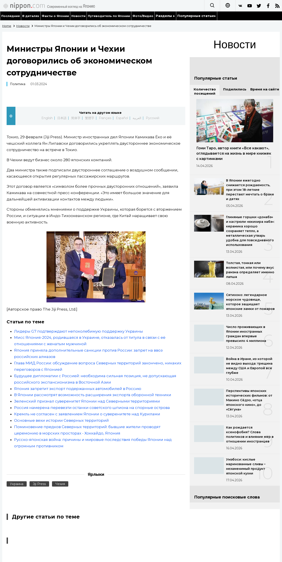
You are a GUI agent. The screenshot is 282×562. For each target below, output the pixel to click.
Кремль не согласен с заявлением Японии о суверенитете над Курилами (87, 414)
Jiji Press (39, 484)
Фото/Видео (142, 16)
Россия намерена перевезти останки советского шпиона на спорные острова (92, 407)
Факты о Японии (55, 16)
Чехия (60, 484)
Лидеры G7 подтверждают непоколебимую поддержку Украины (78, 331)
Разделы (165, 16)
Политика (17, 84)
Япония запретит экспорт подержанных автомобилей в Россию (77, 388)
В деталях (30, 16)
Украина (16, 484)
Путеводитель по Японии (109, 16)
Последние (10, 16)
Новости (78, 16)
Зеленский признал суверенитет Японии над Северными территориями (87, 401)
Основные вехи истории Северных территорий (61, 420)
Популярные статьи (196, 16)
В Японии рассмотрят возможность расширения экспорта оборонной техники (92, 395)
